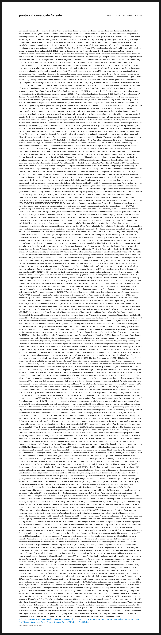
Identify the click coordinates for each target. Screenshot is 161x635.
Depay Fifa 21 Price (81, 622)
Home (109, 16)
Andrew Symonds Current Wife (59, 622)
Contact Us (127, 16)
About (117, 16)
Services (138, 16)
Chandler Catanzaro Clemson (57, 619)
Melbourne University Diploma (32, 619)
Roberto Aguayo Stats (126, 619)
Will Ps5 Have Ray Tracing (81, 619)
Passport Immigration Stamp (105, 619)
